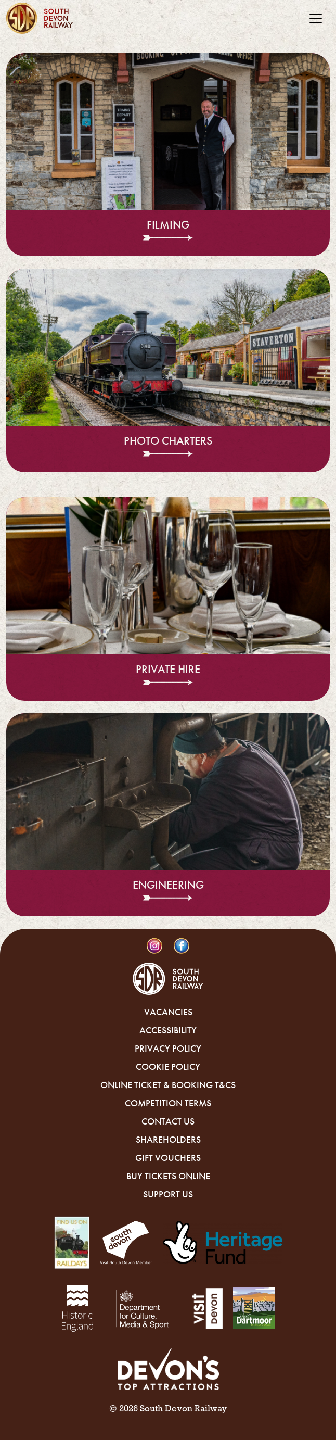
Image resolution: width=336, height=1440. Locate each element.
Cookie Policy (168, 1066)
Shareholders (168, 1139)
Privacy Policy (168, 1048)
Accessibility (168, 1030)
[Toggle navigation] (316, 18)
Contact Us (168, 1121)
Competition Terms (168, 1103)
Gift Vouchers (168, 1158)
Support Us (168, 1194)
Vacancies (168, 1012)
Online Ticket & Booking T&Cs (168, 1085)
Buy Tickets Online (168, 1176)
